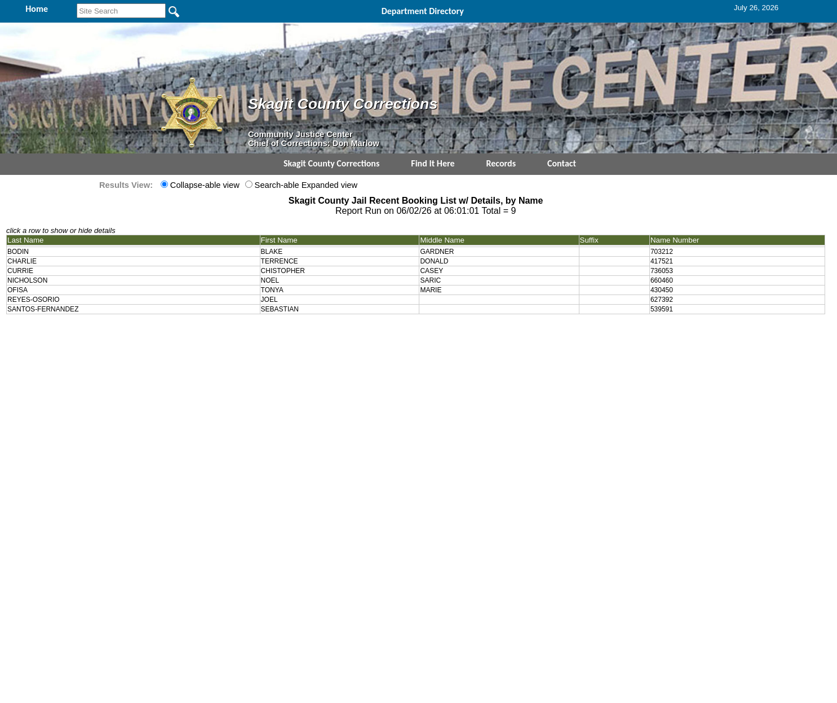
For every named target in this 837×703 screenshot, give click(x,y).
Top (230, 334)
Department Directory (423, 11)
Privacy (414, 334)
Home (309, 334)
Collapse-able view (204, 185)
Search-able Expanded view (305, 185)
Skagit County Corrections (331, 163)
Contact (561, 163)
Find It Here (432, 163)
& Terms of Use (455, 334)
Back (265, 334)
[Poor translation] (41, 542)
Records (501, 163)
